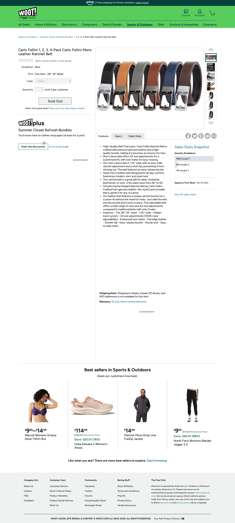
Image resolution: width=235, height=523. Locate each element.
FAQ (26, 495)
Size (30, 73)
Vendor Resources (127, 505)
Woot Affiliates (125, 486)
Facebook (90, 486)
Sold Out (55, 101)
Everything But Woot (95, 500)
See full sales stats (185, 194)
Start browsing (157, 460)
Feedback (29, 500)
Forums (186, 13)
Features (103, 136)
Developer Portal (93, 505)
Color (30, 81)
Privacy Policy (124, 500)
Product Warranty (59, 495)
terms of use (166, 502)
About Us (28, 486)
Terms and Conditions (129, 491)
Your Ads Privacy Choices (167, 518)
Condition (27, 67)
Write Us (54, 505)
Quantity (27, 89)
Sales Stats (135, 136)
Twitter (88, 491)
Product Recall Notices (61, 500)
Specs (118, 136)
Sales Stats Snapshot (192, 147)
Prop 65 (121, 495)
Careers (28, 491)
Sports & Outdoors (27, 37)
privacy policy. (183, 502)
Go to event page (59, 146)
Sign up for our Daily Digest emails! (67, 108)
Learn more (142, 2)
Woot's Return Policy (60, 491)
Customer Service (59, 486)
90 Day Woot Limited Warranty (129, 301)
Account (200, 13)
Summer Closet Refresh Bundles (56, 37)
